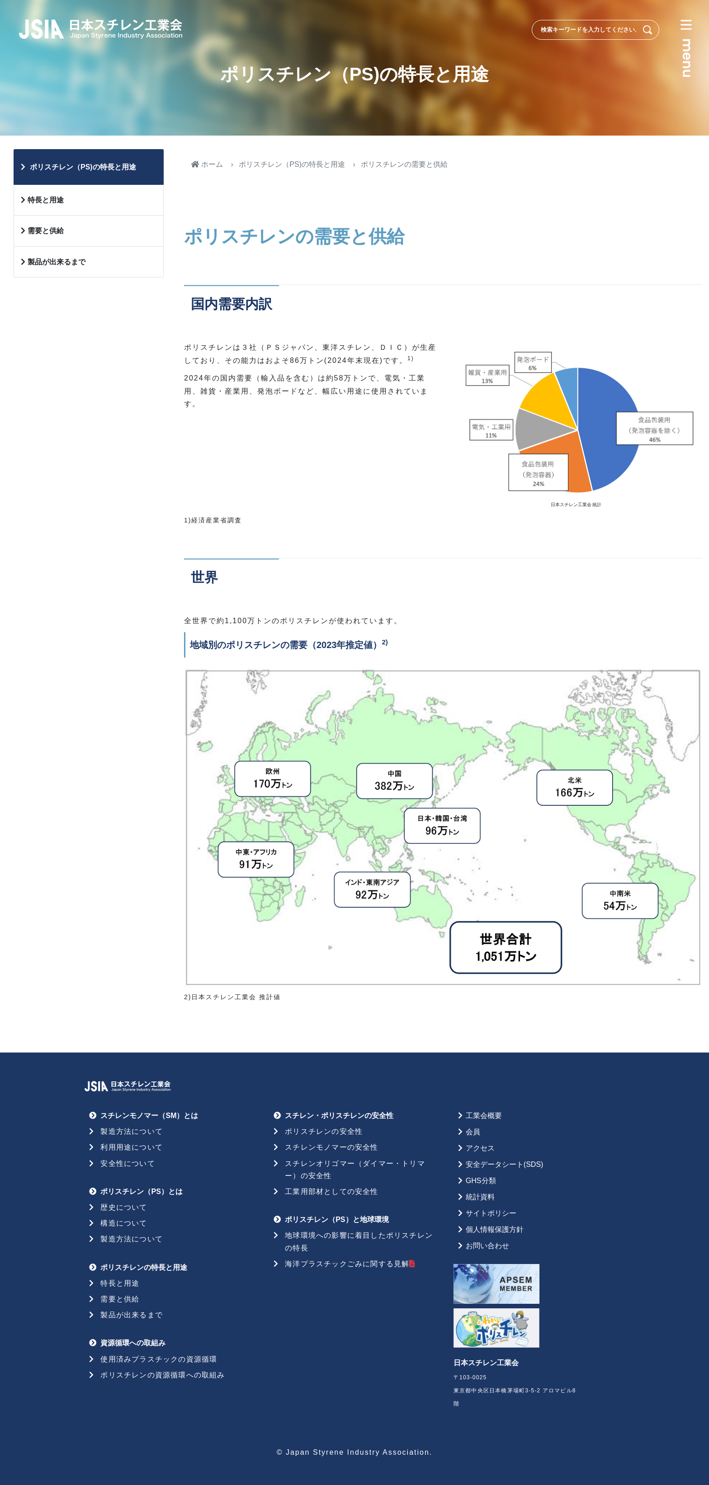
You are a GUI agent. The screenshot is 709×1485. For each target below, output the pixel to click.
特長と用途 (46, 200)
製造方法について (131, 1131)
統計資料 (480, 1197)
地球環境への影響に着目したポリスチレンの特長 (359, 1241)
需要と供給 (46, 231)
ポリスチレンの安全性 (324, 1131)
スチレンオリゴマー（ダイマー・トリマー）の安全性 (355, 1170)
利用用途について (131, 1147)
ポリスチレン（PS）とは (141, 1191)
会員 (473, 1132)
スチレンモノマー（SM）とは (149, 1115)
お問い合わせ (487, 1246)
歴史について (123, 1207)
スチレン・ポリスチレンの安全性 (339, 1115)
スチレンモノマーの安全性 (331, 1147)
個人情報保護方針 (495, 1229)
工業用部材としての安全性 (331, 1191)
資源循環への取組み (132, 1343)
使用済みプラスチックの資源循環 (158, 1359)
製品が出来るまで (56, 262)
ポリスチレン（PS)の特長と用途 (292, 164)
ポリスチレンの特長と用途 (143, 1267)
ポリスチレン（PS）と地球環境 (336, 1219)
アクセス (480, 1148)
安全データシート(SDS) (505, 1164)
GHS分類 (481, 1180)
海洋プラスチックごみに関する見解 (350, 1264)
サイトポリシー (491, 1213)
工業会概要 (484, 1115)
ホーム (207, 164)
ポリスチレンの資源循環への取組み (162, 1375)
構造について (123, 1223)
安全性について (127, 1163)
